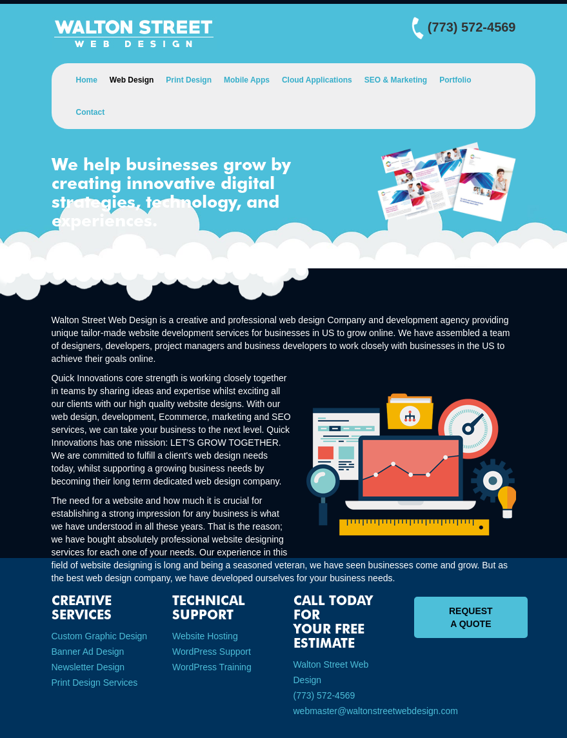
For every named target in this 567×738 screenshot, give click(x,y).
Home (86, 80)
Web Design (132, 80)
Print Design (189, 80)
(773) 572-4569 (324, 695)
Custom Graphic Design (100, 636)
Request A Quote (471, 617)
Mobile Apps (247, 80)
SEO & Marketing (395, 80)
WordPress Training (212, 667)
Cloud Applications (317, 80)
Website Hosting (205, 636)
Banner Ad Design (88, 651)
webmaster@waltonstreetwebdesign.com (375, 711)
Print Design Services (95, 682)
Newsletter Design (88, 667)
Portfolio (455, 80)
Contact (90, 112)
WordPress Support (211, 651)
